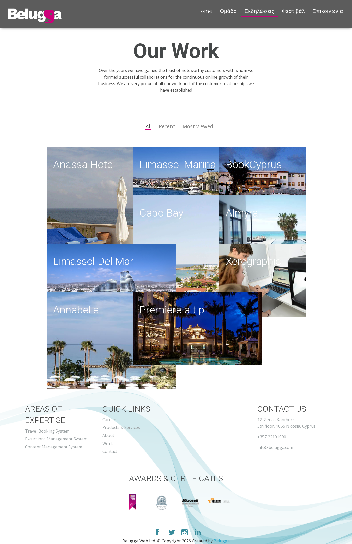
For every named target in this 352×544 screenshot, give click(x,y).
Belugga (222, 541)
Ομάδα (228, 11)
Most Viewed (198, 126)
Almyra (243, 213)
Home (204, 11)
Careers (109, 419)
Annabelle (77, 310)
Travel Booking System (47, 431)
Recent (167, 126)
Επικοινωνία (327, 11)
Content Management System (53, 447)
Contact (109, 451)
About (108, 435)
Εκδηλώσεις (259, 11)
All (148, 127)
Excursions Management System (56, 439)
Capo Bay (163, 213)
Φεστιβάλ (293, 11)
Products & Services (121, 427)
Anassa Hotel (86, 164)
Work (107, 443)
